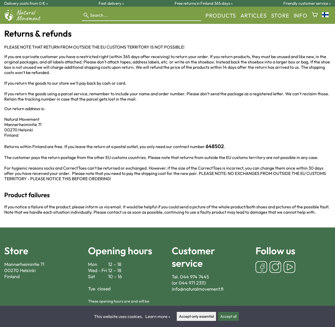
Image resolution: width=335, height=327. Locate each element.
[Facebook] (261, 267)
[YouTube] (289, 267)
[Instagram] (275, 267)
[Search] (141, 15)
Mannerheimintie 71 (24, 264)
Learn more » (157, 316)
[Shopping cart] (315, 15)
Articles (253, 15)
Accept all (228, 316)
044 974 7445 (194, 277)
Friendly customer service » (307, 3)
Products (220, 15)
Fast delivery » (111, 3)
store (280, 15)
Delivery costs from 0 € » (26, 3)
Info (300, 15)
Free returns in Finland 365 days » (204, 3)
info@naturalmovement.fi (197, 289)
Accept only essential (196, 316)
